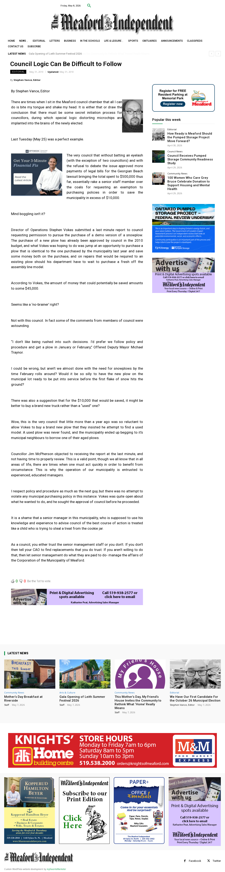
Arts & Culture (67, 692)
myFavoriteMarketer (56, 869)
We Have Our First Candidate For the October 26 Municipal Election (195, 698)
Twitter (217, 860)
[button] (89, 6)
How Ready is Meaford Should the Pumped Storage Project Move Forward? (188, 136)
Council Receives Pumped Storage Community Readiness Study (189, 155)
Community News (177, 167)
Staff (6, 704)
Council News (174, 150)
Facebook (195, 860)
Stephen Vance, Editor (27, 79)
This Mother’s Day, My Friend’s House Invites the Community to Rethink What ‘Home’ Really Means (138, 702)
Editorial (18, 72)
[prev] (211, 53)
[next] (218, 53)
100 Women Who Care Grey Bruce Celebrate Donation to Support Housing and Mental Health (188, 174)
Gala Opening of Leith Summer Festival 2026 (55, 53)
